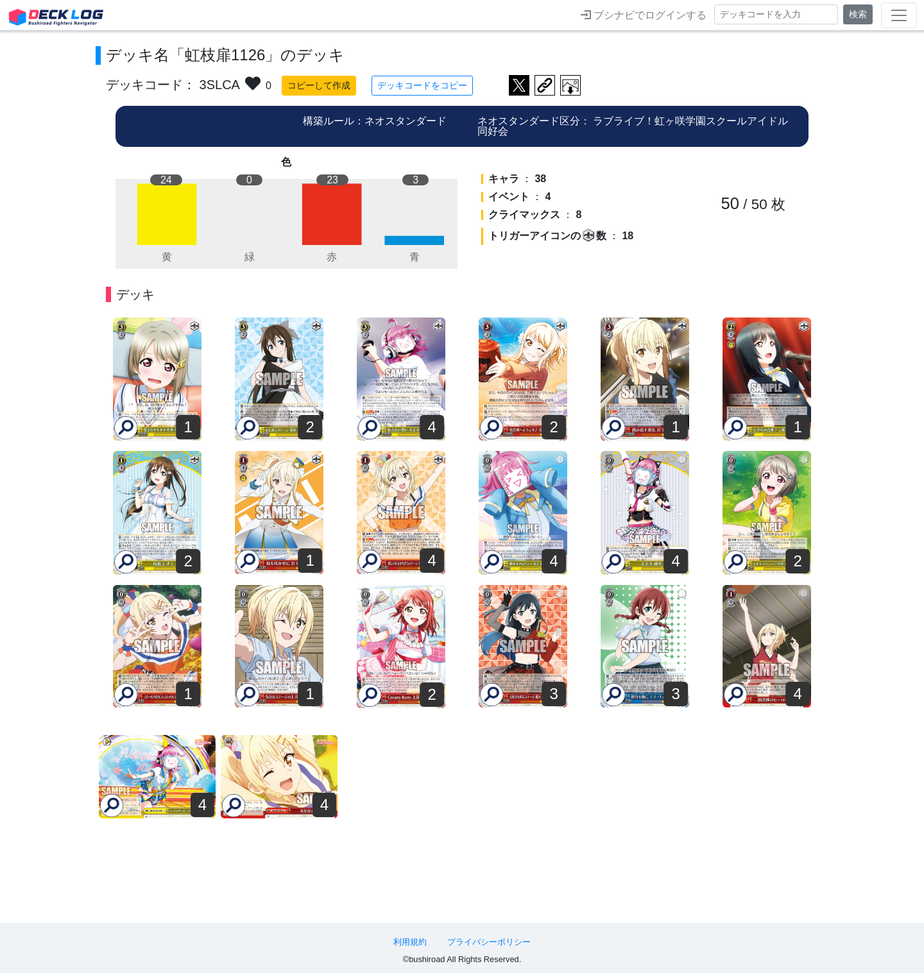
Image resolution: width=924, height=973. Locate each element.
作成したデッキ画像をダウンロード (570, 85)
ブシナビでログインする (643, 15)
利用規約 (410, 942)
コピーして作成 (318, 85)
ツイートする (519, 85)
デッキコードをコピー (422, 85)
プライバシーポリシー (489, 942)
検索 (858, 14)
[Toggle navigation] (899, 15)
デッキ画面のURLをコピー (545, 85)
